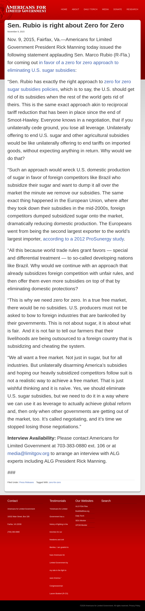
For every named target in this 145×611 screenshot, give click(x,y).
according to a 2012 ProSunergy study (83, 239)
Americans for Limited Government (27, 8)
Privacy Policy (134, 606)
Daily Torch (80, 516)
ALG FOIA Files (82, 506)
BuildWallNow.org (82, 511)
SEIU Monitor (81, 521)
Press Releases (26, 482)
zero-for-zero (55, 482)
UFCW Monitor (81, 525)
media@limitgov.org (28, 453)
